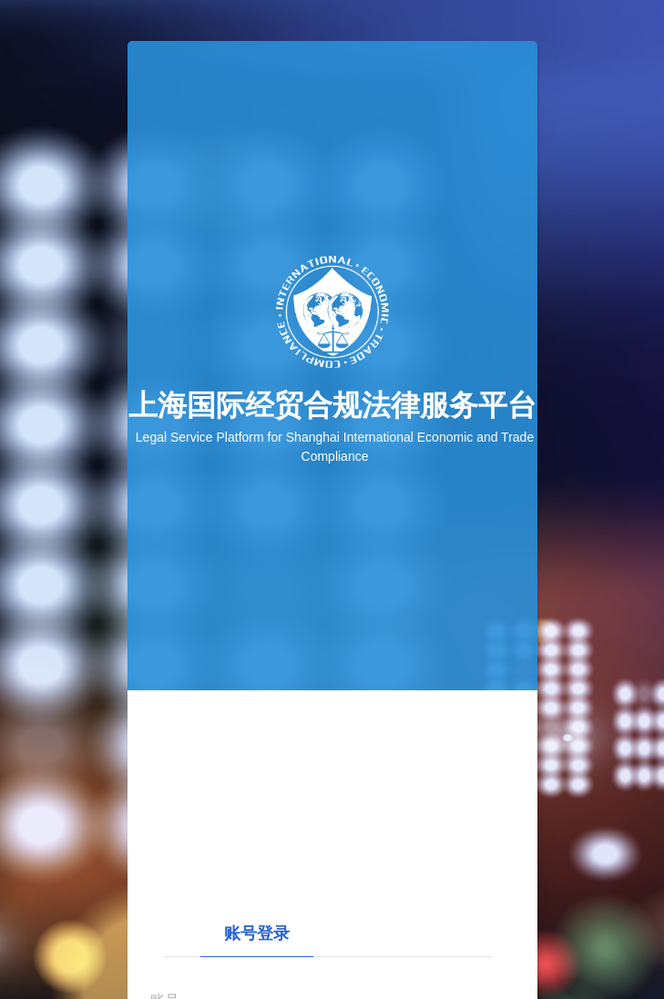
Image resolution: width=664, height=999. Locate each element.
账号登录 (257, 933)
